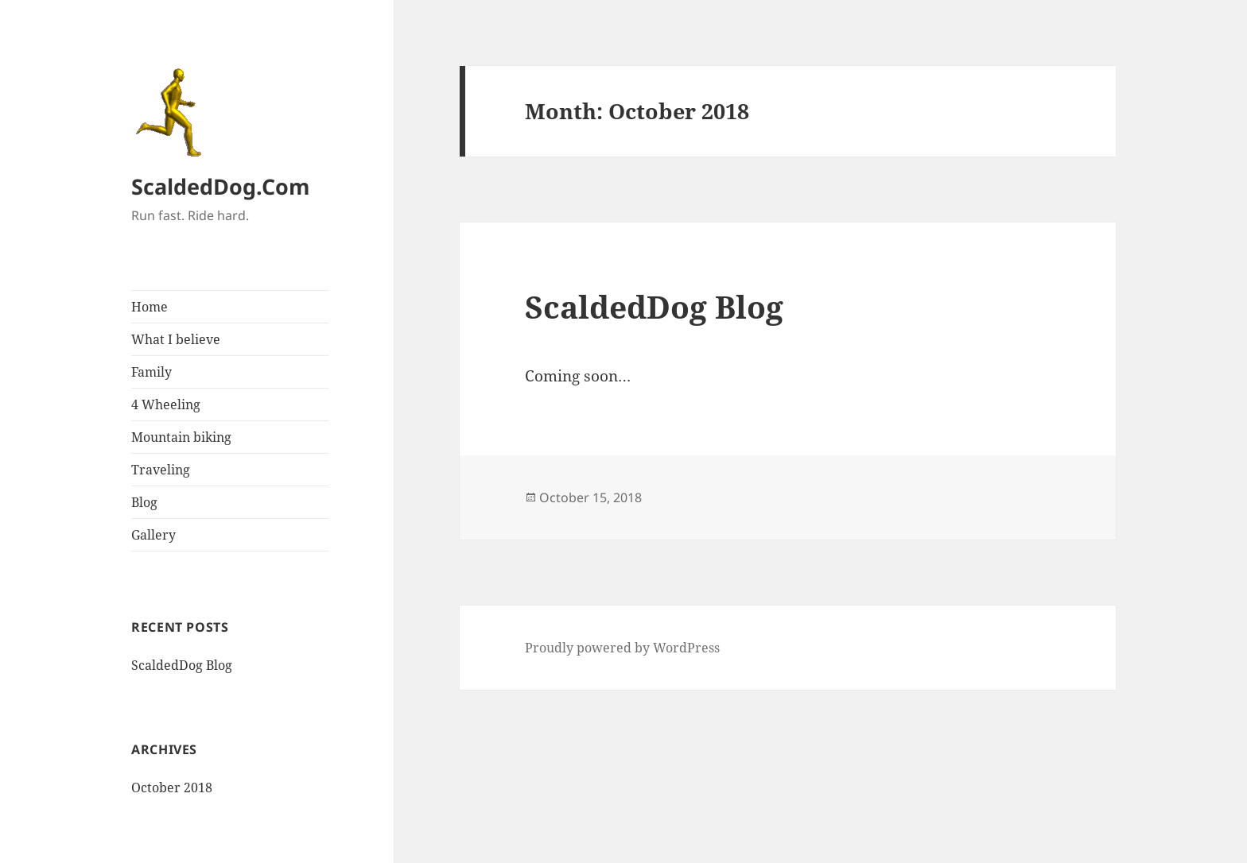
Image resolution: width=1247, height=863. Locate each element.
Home (149, 306)
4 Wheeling (165, 404)
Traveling (160, 469)
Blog (144, 502)
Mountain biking (181, 437)
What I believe (175, 339)
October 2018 (171, 787)
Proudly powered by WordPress (622, 647)
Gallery (153, 535)
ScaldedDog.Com (220, 186)
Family (151, 372)
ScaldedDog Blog (181, 665)
